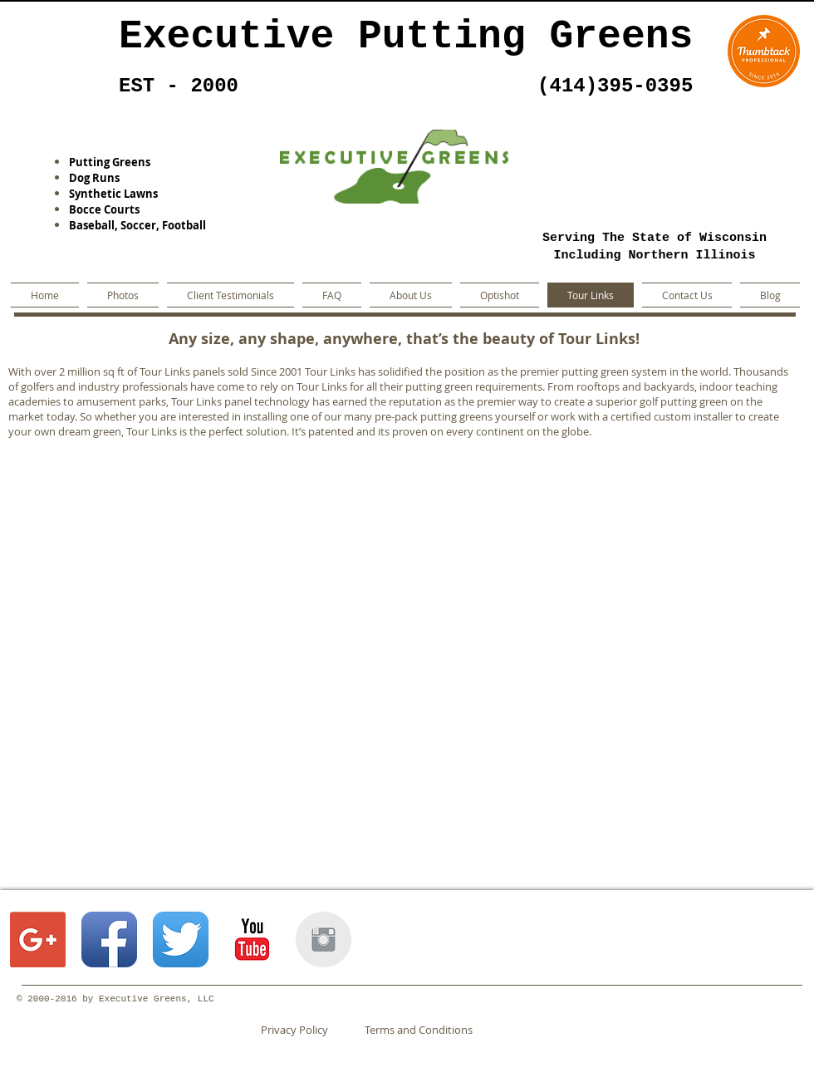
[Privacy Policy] (308, 1030)
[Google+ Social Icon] (38, 939)
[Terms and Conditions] (418, 1030)
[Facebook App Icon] (109, 939)
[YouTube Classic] (252, 939)
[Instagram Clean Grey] (323, 939)
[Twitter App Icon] (180, 939)
